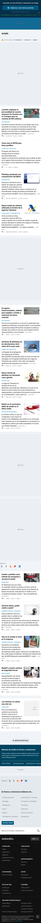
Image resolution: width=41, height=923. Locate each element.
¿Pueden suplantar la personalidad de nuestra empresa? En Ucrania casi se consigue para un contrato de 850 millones (12, 114)
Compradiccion (6, 893)
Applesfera (5, 855)
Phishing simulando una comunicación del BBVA (11, 175)
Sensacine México (26, 906)
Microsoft (27, 40)
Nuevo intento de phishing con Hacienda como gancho (11, 375)
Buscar (38, 831)
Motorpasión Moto (26, 877)
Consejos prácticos (9, 148)
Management (6, 805)
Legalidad (5, 582)
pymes (4, 809)
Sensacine (24, 862)
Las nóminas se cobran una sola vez (11, 703)
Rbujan (8, 366)
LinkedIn (19, 566)
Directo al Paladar (7, 875)
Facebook (6, 566)
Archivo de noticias (21, 740)
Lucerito (9, 136)
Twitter (1, 566)
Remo (8, 334)
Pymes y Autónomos (27, 890)
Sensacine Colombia (27, 909)
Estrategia (5, 801)
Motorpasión (24, 875)
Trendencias (5, 887)
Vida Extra (24, 852)
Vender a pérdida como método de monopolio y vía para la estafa (11, 576)
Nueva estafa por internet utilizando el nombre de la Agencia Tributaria (12, 208)
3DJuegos (24, 849)
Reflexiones (6, 673)
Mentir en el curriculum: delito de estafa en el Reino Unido (11, 406)
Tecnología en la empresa (10, 816)
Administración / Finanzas (11, 611)
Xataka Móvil (6, 852)
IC (6, 167)
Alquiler (35, 40)
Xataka (4, 849)
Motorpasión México (27, 911)
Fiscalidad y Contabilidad (11, 213)
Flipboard (15, 566)
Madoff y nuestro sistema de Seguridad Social (12, 669)
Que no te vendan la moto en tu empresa (12, 638)
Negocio (4, 813)
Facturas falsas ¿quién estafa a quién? (11, 607)
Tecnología (24, 805)
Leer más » (31, 133)
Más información (17, 921)
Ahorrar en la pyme (27, 813)
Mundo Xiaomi (6, 860)
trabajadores (25, 816)
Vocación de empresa (9, 412)
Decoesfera (5, 890)
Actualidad (6, 122)
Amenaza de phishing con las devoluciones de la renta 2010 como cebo (12, 344)
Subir (33, 839)
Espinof (23, 865)
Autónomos (18, 40)
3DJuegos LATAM (26, 903)
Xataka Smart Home (8, 857)
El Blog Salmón (25, 887)
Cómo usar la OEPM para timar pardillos (11, 144)
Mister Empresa (11, 198)
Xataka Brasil (6, 906)
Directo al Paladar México (9, 911)
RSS (10, 566)
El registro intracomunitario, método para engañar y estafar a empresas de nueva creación (12, 312)
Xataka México (6, 903)
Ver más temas (8, 823)
